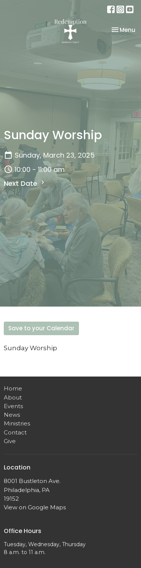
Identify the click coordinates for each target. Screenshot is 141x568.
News (12, 414)
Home (13, 388)
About (13, 397)
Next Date (25, 183)
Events (13, 406)
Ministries (17, 423)
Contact (15, 432)
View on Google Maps (35, 507)
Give (10, 441)
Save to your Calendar (41, 328)
